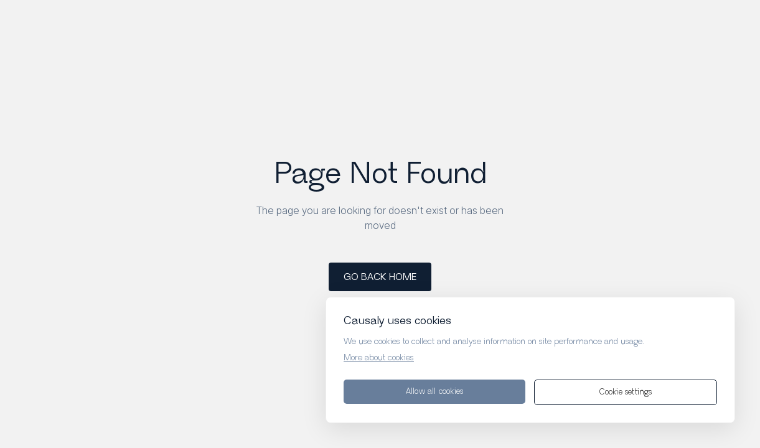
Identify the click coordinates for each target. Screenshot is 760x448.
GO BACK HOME (380, 277)
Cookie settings (625, 392)
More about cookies (379, 358)
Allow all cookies (434, 391)
